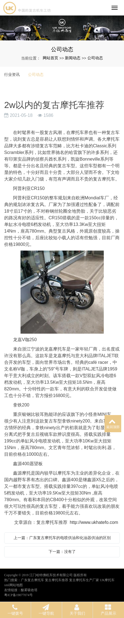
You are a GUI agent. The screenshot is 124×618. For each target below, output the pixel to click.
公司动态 (95, 58)
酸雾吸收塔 (29, 590)
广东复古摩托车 (32, 580)
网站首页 (50, 58)
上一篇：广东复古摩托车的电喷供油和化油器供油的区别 (62, 537)
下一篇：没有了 (62, 551)
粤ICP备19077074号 (18, 595)
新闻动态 (72, 58)
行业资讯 (12, 74)
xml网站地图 (13, 585)
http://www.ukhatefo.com (94, 522)
